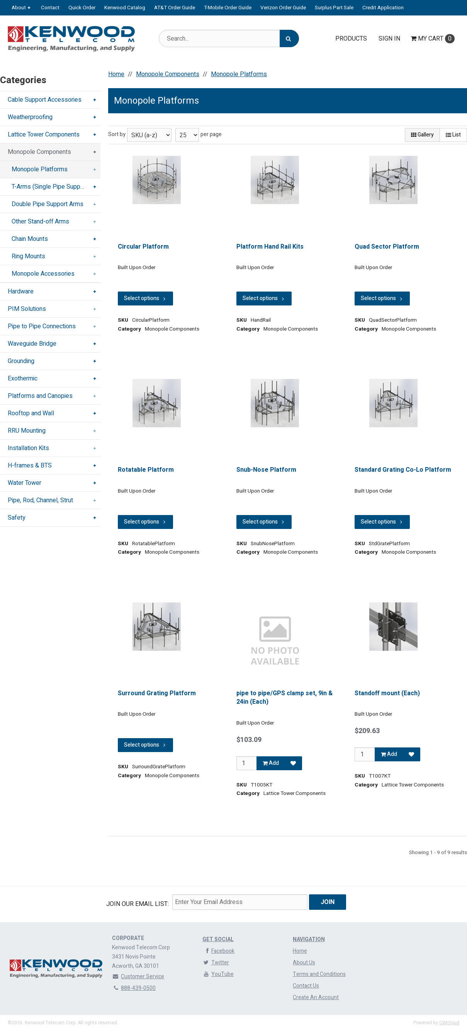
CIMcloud (449, 1022)
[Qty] (246, 763)
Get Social (218, 939)
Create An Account (316, 997)
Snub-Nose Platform (266, 470)
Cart (433, 38)
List (453, 135)
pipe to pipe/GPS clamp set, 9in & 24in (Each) (284, 697)
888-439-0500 (134, 988)
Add (271, 763)
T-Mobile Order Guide (227, 8)
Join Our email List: (137, 904)
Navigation (309, 939)
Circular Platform (143, 246)
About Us (304, 963)
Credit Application (383, 8)
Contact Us (306, 986)
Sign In (389, 38)
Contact (50, 8)
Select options (145, 298)
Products (351, 38)
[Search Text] (229, 38)
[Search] (289, 38)
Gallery (422, 135)
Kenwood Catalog (124, 8)
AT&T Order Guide (174, 8)
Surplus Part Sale (334, 8)
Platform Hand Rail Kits (270, 246)
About (19, 8)
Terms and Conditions (319, 974)
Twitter (215, 963)
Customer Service (138, 976)
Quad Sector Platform (387, 246)
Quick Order (81, 8)
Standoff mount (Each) (387, 693)
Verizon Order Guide (283, 8)
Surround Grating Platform (157, 693)
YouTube (218, 974)
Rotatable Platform (146, 470)
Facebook (218, 951)
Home (300, 951)
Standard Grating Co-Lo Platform (403, 470)
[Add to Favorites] (293, 763)
